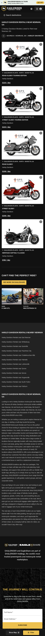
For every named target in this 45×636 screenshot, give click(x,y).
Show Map (14, 632)
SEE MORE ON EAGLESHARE (14, 282)
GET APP (40, 2)
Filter (31, 632)
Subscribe (22, 625)
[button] (22, 63)
